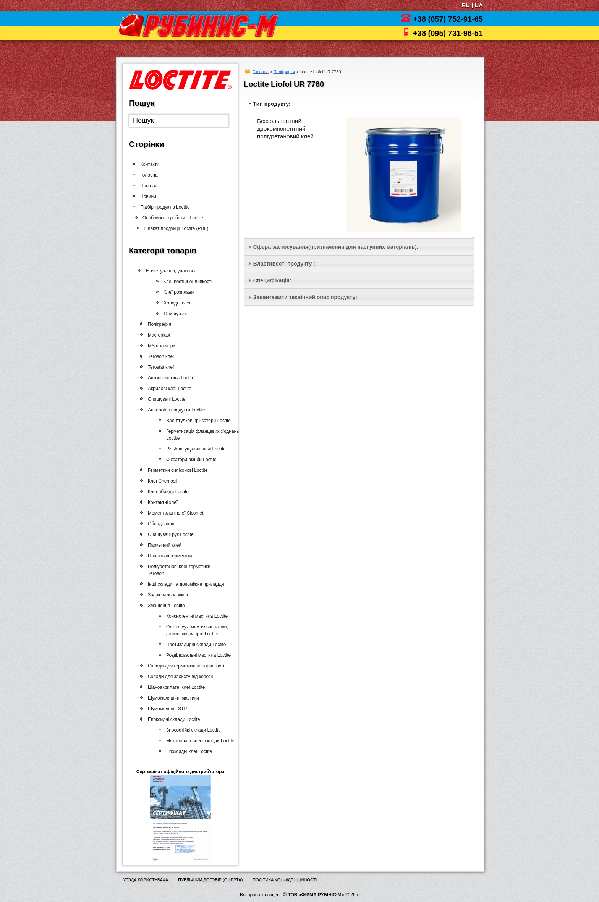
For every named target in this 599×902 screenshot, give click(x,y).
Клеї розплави (181, 292)
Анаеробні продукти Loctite (175, 410)
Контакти (149, 164)
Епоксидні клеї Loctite (186, 751)
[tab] (359, 104)
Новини (149, 196)
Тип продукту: (272, 104)
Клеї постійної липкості (190, 281)
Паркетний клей (163, 545)
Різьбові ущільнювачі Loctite (193, 449)
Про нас (148, 185)
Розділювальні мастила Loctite (195, 655)
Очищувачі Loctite (165, 399)
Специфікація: (272, 280)
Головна (261, 71)
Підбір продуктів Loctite (168, 207)
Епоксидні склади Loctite (172, 719)
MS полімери (160, 345)
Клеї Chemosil (161, 481)
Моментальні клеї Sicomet (174, 513)
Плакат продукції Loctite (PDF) (179, 228)
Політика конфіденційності (285, 880)
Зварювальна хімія (166, 595)
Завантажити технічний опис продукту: (305, 297)
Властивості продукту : (284, 264)
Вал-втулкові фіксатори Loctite (196, 420)
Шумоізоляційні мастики (172, 698)
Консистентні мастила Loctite (194, 616)
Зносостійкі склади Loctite (190, 730)
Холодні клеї (179, 303)
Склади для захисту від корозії (179, 676)
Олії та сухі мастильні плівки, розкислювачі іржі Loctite (194, 630)
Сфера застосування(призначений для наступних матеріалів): (335, 247)
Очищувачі (177, 313)
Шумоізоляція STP (165, 708)
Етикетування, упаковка (173, 271)
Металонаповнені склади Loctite (197, 740)
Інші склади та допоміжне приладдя (184, 584)
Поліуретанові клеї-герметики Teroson (177, 570)
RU (465, 5)
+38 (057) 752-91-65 (448, 19)
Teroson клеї (160, 356)
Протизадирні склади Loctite (193, 644)
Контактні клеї (161, 502)
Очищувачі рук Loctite (169, 534)
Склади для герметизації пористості (184, 666)
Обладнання (159, 523)
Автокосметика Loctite (170, 378)
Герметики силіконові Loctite (176, 470)
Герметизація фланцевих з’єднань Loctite (200, 435)
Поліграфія (284, 71)
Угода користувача (145, 880)
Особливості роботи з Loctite (177, 217)
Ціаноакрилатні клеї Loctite (174, 687)
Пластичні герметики (168, 556)
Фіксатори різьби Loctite (189, 459)
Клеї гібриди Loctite (166, 491)
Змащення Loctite (164, 605)
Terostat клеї (160, 367)
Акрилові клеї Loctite (168, 388)
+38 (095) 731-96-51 (448, 33)
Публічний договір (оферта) (210, 880)
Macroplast (158, 335)
